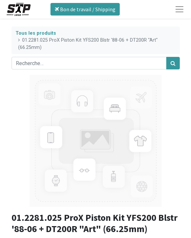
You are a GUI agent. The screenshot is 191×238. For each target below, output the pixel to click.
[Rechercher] (173, 63)
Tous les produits (36, 33)
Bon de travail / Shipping (85, 9)
